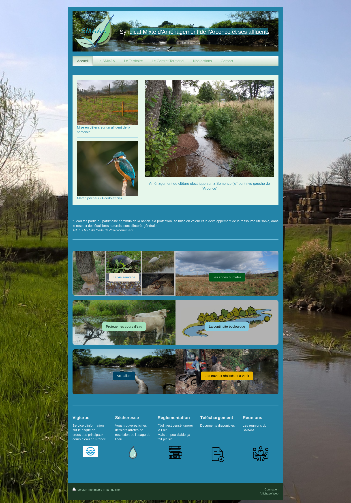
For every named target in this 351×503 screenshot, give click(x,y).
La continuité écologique (227, 326)
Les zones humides (226, 277)
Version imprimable (88, 489)
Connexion (271, 489)
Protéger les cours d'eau (124, 326)
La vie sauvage (124, 277)
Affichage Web (269, 493)
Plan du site (112, 489)
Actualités (124, 376)
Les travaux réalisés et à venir (227, 376)
